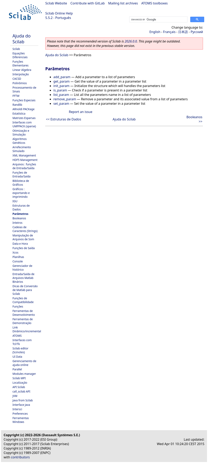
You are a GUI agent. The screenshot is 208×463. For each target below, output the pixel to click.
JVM (14, 396)
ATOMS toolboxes (154, 3)
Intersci (17, 409)
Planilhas (18, 257)
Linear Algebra (21, 70)
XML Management (24, 155)
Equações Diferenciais (20, 55)
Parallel (17, 369)
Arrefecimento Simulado (21, 149)
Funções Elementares (20, 63)
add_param (61, 77)
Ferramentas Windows (20, 420)
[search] (158, 19)
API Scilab (18, 387)
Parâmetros (20, 214)
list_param (61, 94)
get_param (61, 81)
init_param (61, 86)
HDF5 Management (24, 160)
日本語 (183, 32)
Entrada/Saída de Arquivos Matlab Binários (23, 278)
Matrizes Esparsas (23, 118)
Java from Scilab (22, 400)
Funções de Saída (23, 248)
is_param (60, 90)
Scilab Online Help (59, 13)
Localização (19, 382)
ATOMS (17, 336)
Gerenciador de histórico (22, 267)
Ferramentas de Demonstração (22, 321)
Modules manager (24, 374)
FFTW (15, 96)
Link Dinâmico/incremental (26, 329)
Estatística (18, 113)
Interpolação (20, 74)
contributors (20, 457)
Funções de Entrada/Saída (21, 174)
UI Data (17, 356)
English (154, 32)
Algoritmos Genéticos (19, 141)
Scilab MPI (19, 378)
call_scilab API (21, 391)
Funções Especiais (23, 100)
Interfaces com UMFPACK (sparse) (24, 124)
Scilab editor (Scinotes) (20, 350)
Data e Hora (20, 243)
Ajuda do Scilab (21, 39)
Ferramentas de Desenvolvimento (23, 313)
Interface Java (21, 405)
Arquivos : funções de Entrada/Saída (24, 166)
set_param (61, 103)
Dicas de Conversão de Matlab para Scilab (25, 290)
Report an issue (80, 112)
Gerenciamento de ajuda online (24, 363)
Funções (17, 306)
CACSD (16, 79)
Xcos (15, 252)
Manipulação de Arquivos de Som (23, 237)
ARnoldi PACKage (23, 109)
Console (17, 261)
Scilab (16, 49)
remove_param (64, 99)
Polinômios (19, 83)
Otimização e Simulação (20, 132)
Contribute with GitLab (87, 3)
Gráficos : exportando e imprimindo (21, 193)
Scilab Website (56, 3)
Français (169, 32)
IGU (14, 201)
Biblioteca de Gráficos (20, 182)
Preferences (20, 413)
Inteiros (17, 223)
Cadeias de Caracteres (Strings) (24, 229)
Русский (197, 32)
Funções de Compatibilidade (23, 300)
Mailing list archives (123, 3)
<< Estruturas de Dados (63, 119)
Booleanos (19, 218)
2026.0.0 (131, 41)
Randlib (17, 105)
